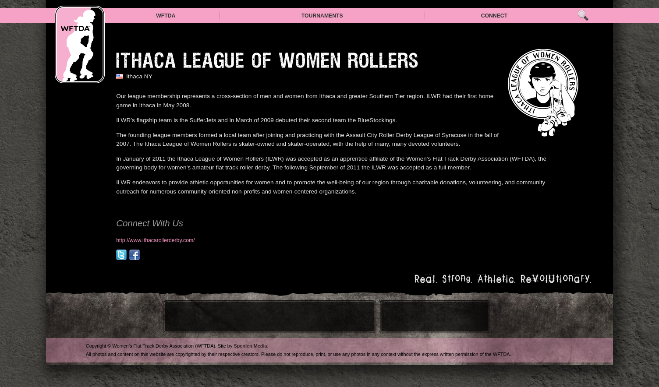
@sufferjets (121, 255)
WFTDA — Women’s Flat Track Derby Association (80, 44)
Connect (494, 16)
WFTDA (165, 16)
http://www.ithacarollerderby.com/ (155, 240)
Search (583, 15)
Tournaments (322, 16)
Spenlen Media (250, 345)
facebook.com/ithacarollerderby (134, 255)
